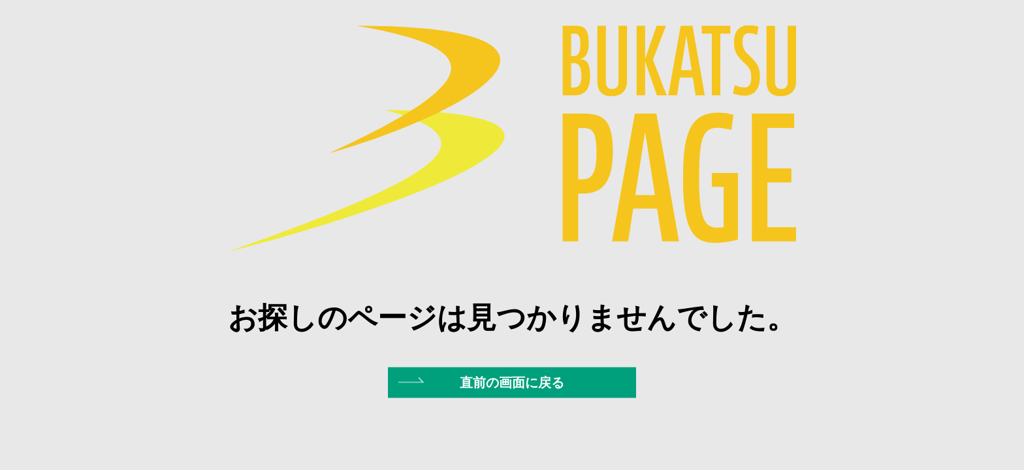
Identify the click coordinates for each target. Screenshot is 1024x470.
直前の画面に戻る (512, 382)
